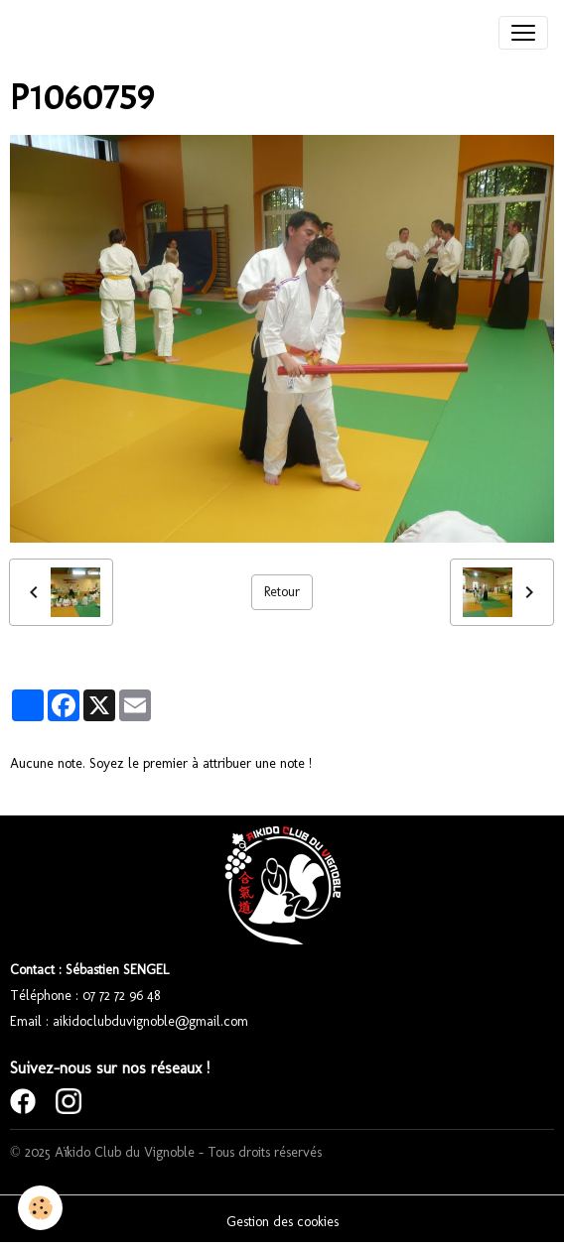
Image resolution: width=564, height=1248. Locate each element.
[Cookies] (40, 1208)
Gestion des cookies (282, 1221)
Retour (282, 591)
